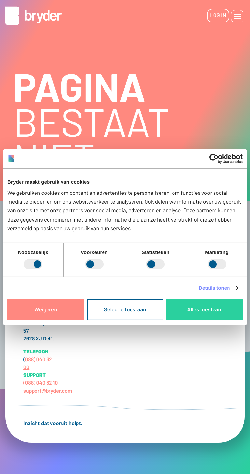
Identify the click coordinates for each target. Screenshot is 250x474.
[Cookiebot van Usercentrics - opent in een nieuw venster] (214, 158)
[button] (237, 16)
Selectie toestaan (125, 309)
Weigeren (46, 309)
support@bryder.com (47, 391)
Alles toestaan (204, 309)
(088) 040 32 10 (40, 383)
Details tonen (214, 288)
